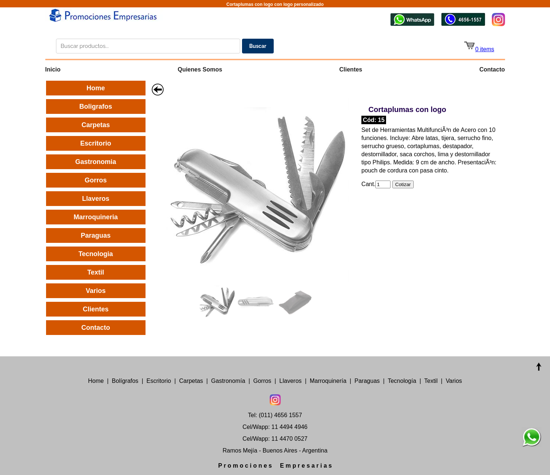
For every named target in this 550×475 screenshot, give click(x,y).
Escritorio (95, 143)
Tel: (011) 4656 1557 (275, 415)
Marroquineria (96, 217)
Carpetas (95, 125)
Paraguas (96, 235)
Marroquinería (328, 381)
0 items (478, 49)
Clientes (350, 69)
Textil (95, 272)
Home (96, 88)
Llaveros (95, 198)
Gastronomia (95, 161)
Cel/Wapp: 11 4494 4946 (274, 427)
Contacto (492, 69)
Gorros (96, 180)
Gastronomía (228, 381)
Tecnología (402, 381)
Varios (96, 290)
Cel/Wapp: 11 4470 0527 (274, 439)
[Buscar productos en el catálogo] (148, 46)
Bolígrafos (125, 381)
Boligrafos (95, 106)
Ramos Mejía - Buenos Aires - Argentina (275, 450)
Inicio (53, 69)
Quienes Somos (200, 69)
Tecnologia (95, 254)
